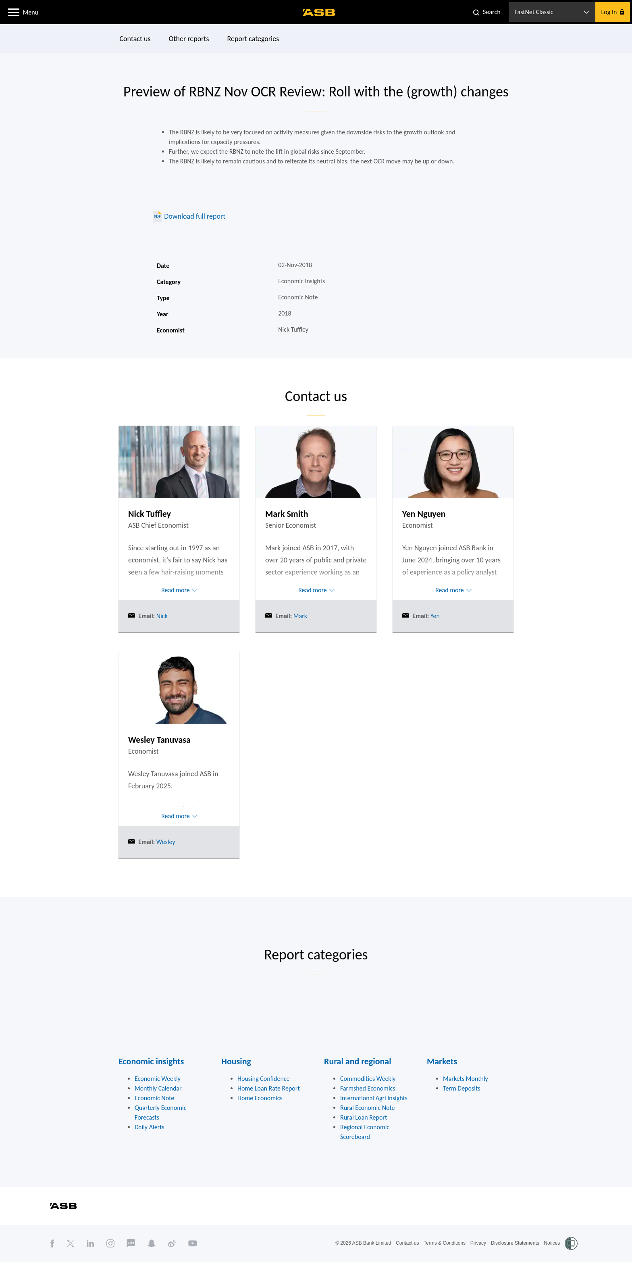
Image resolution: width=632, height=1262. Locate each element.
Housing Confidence (263, 1078)
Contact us (135, 38)
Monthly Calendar (158, 1088)
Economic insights (151, 1061)
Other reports (189, 38)
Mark (299, 616)
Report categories (253, 38)
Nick (161, 616)
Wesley (165, 842)
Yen (434, 616)
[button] (13, 12)
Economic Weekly (158, 1078)
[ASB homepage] (319, 12)
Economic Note (154, 1098)
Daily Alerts (149, 1127)
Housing (236, 1061)
